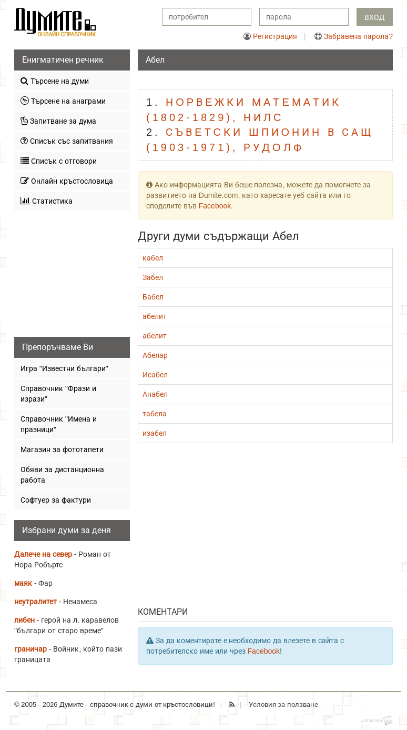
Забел (153, 277)
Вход (374, 17)
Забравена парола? (358, 36)
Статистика (47, 200)
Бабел (153, 297)
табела (155, 413)
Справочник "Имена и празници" (59, 424)
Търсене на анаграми (63, 100)
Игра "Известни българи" (64, 368)
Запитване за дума (58, 120)
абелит (155, 316)
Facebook (215, 206)
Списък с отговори (59, 160)
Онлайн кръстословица (67, 180)
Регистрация (275, 36)
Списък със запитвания (67, 140)
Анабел (155, 394)
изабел (155, 433)
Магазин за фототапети (62, 449)
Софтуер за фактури (56, 500)
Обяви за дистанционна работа (62, 474)
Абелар (155, 355)
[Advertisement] (265, 527)
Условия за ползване (283, 704)
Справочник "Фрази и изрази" (58, 393)
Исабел (155, 375)
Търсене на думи (55, 80)
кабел (153, 258)
